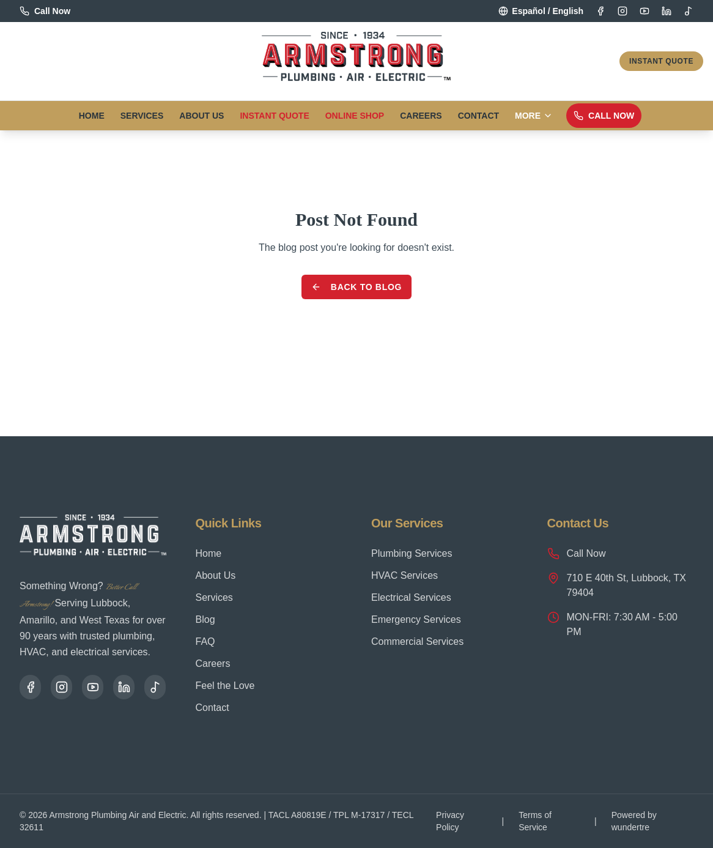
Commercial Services (417, 641)
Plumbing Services (412, 553)
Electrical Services (411, 597)
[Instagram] (622, 11)
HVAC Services (404, 575)
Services (142, 116)
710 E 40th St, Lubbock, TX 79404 (616, 585)
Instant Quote (661, 61)
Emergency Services (416, 619)
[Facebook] (600, 11)
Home (92, 116)
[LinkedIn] (666, 11)
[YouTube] (644, 11)
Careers (420, 116)
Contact (478, 116)
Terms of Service (535, 821)
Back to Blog (356, 287)
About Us (201, 116)
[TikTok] (688, 11)
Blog (205, 619)
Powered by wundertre (634, 821)
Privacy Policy (450, 821)
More (534, 116)
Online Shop (354, 116)
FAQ (205, 641)
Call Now (604, 116)
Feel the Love (225, 685)
